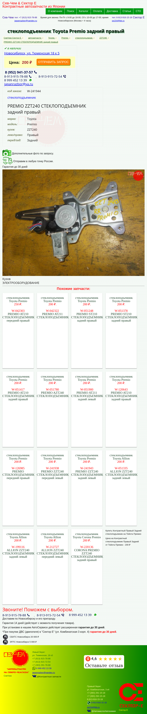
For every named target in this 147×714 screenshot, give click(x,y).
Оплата (97, 11)
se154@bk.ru (118, 20)
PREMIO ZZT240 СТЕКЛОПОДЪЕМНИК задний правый (31, 42)
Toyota (51, 38)
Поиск (70, 11)
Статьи (127, 11)
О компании (55, 11)
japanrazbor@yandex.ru (25, 20)
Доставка (112, 11)
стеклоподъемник (84, 38)
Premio (65, 38)
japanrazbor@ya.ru (18, 84)
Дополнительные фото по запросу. (28, 153)
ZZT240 (103, 38)
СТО (138, 11)
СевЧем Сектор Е (13, 38)
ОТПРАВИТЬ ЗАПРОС (53, 62)
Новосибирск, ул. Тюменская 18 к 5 (31, 53)
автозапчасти (35, 38)
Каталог (83, 11)
